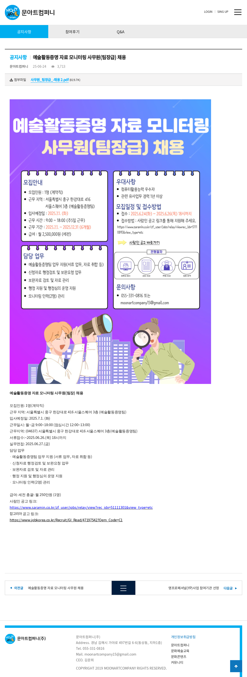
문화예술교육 (180, 650)
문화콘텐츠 (178, 656)
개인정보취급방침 (183, 636)
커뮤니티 (177, 662)
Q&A (120, 31)
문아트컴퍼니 (180, 645)
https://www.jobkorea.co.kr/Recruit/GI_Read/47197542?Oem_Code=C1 (66, 520)
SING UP (222, 11)
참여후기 (72, 31)
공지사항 (24, 31)
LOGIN (208, 11)
